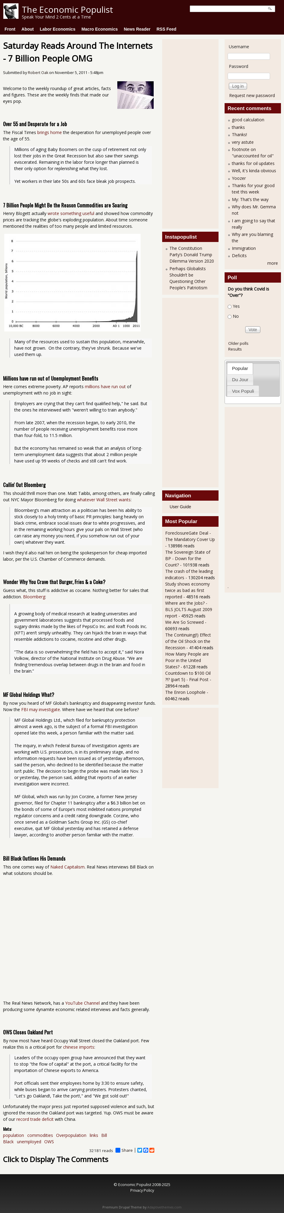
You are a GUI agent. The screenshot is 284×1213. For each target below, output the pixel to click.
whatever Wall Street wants (104, 499)
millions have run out (105, 386)
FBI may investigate (40, 709)
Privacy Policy (142, 1190)
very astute (243, 142)
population (13, 1135)
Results (235, 349)
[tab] (240, 368)
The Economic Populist (67, 9)
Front (10, 29)
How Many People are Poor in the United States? (187, 660)
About (28, 29)
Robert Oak (38, 72)
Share (124, 1150)
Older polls (238, 343)
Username (239, 46)
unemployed (29, 1141)
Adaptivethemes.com (164, 1207)
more (272, 263)
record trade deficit (35, 1119)
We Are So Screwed (184, 622)
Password (238, 66)
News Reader (137, 29)
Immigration (244, 248)
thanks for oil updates (253, 163)
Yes (236, 306)
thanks (238, 127)
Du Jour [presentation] (240, 379)
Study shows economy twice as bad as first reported (187, 590)
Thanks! (239, 134)
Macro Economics (100, 29)
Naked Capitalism (67, 867)
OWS (49, 1141)
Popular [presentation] (240, 368)
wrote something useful (71, 213)
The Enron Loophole (185, 692)
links (94, 1135)
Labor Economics (57, 29)
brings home (49, 132)
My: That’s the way (250, 199)
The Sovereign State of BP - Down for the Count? (187, 558)
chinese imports (78, 1047)
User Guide (180, 506)
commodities (40, 1135)
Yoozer (239, 178)
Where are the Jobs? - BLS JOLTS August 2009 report (188, 609)
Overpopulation (71, 1135)
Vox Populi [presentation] (243, 391)
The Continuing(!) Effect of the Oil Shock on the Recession (188, 641)
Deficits (239, 255)
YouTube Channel (82, 1003)
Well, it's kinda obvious (254, 170)
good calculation (248, 120)
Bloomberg (34, 597)
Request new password (252, 95)
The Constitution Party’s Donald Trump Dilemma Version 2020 (191, 254)
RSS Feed (166, 29)
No (236, 316)
